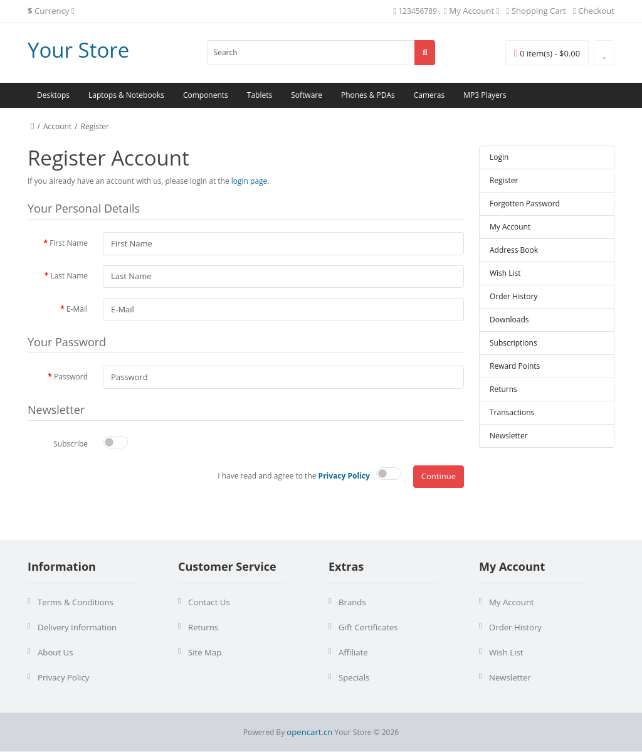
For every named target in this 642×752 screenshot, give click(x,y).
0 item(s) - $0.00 (547, 53)
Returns (503, 389)
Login (499, 157)
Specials (354, 677)
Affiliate (353, 652)
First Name (69, 243)
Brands (352, 602)
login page (249, 181)
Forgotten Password (525, 203)
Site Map (204, 652)
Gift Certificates (368, 627)
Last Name (69, 275)
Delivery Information (77, 627)
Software (306, 95)
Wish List (505, 273)
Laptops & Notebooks (126, 95)
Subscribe (70, 443)
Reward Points (515, 366)
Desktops (53, 95)
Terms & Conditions (75, 602)
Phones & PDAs (368, 95)
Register (95, 126)
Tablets (259, 95)
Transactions (512, 412)
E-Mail (77, 309)
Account (57, 126)
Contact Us (209, 602)
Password (71, 376)
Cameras (429, 95)
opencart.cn (309, 732)
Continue (438, 476)
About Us (55, 652)
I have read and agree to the (294, 475)
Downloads (509, 319)
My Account (510, 226)
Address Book (514, 250)
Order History (513, 296)
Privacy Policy (63, 677)
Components (205, 95)
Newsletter (509, 435)
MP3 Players (484, 95)
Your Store (78, 50)
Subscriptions (513, 342)
